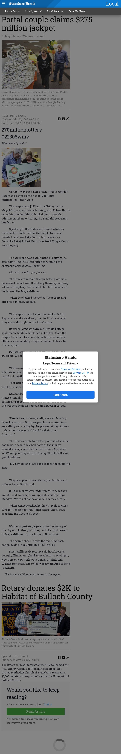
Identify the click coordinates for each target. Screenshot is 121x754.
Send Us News (77, 11)
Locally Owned (33, 11)
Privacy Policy (81, 372)
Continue (60, 395)
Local (112, 3)
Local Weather (55, 11)
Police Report (12, 11)
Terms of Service (70, 369)
